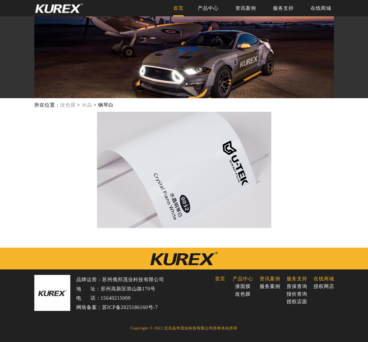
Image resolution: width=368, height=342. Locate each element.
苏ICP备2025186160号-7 (130, 307)
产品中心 (208, 8)
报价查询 (297, 294)
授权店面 (297, 301)
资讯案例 (245, 8)
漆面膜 (243, 286)
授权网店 (324, 286)
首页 (178, 8)
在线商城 (321, 8)
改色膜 (68, 105)
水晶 (87, 105)
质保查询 (297, 286)
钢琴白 (106, 105)
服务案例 (270, 286)
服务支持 (283, 8)
